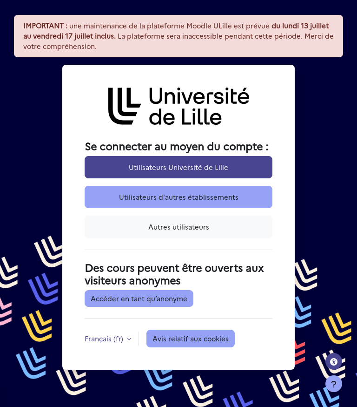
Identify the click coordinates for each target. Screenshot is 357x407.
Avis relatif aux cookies (190, 338)
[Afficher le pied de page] (333, 383)
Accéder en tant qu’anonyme (139, 298)
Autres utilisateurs (178, 226)
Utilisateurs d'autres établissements (178, 197)
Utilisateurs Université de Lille (178, 167)
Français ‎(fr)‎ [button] (105, 338)
